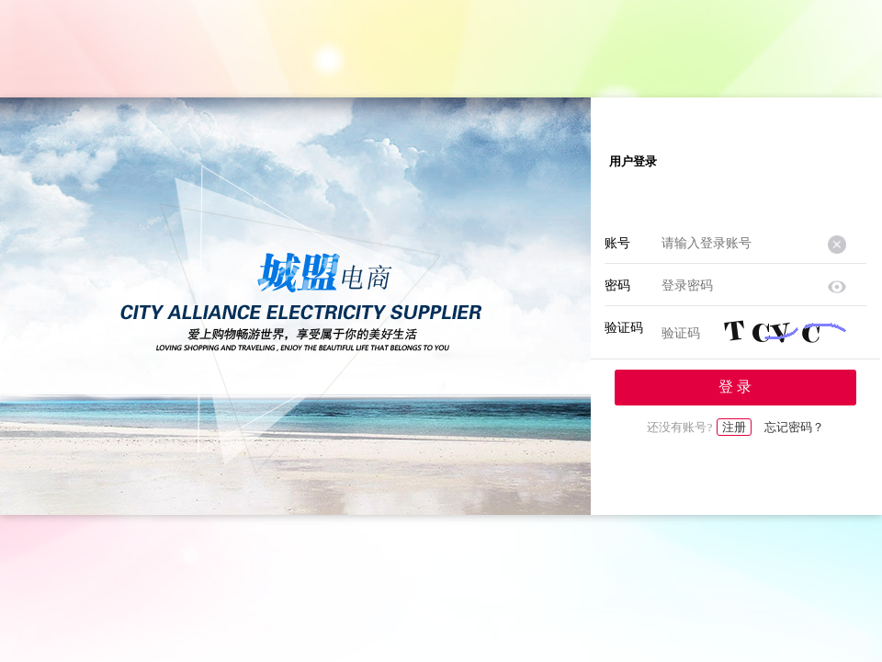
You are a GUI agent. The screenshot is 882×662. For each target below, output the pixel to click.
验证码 (624, 328)
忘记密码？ (794, 427)
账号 (617, 243)
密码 (617, 285)
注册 (734, 427)
